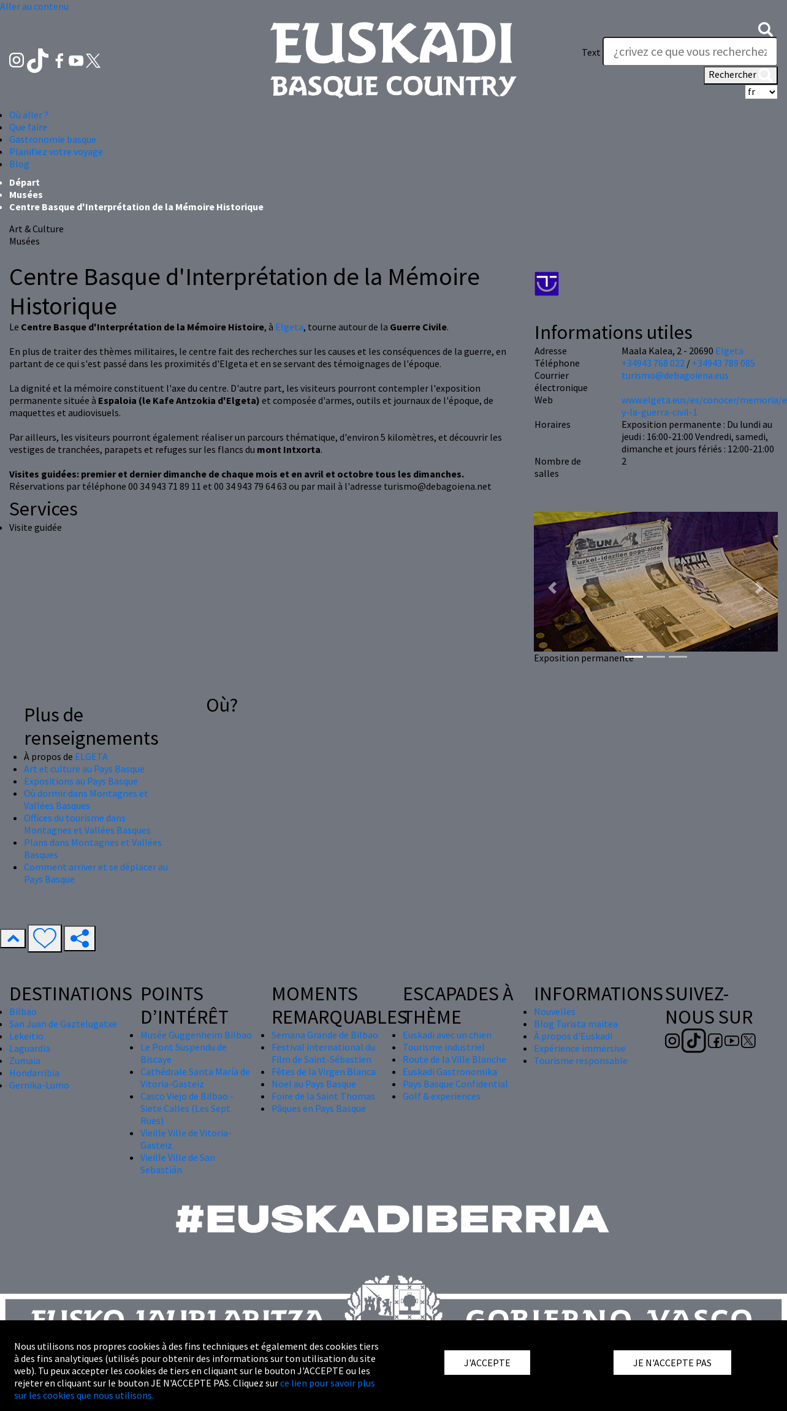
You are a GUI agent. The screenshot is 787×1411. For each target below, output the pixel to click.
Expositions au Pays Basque (81, 781)
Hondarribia (34, 1073)
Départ (24, 182)
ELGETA (91, 756)
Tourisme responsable (581, 1060)
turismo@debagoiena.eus (675, 375)
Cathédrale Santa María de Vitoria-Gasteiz (195, 1077)
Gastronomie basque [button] (52, 139)
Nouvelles (555, 1011)
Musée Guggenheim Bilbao (196, 1035)
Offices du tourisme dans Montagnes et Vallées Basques (87, 824)
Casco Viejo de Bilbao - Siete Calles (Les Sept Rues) (187, 1108)
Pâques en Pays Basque (319, 1108)
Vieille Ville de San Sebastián (177, 1163)
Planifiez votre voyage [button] (56, 151)
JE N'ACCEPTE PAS (672, 1362)
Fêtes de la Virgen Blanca (324, 1071)
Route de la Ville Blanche (454, 1059)
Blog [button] (19, 164)
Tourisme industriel (444, 1047)
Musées (26, 194)
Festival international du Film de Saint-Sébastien (323, 1053)
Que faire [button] (28, 127)
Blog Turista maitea (576, 1023)
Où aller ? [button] (28, 114)
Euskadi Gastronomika (450, 1071)
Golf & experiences (442, 1096)
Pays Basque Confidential (455, 1084)
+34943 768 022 (653, 363)
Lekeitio (26, 1036)
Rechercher (741, 75)
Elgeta (289, 327)
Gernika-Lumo (39, 1085)
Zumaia (24, 1060)
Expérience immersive (580, 1048)
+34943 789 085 (723, 363)
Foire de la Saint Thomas (323, 1096)
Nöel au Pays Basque (314, 1084)
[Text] (690, 51)
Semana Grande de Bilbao (325, 1035)
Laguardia (29, 1048)
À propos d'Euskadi (573, 1036)
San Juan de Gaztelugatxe (63, 1023)
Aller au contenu (34, 6)
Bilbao (23, 1011)
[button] (765, 28)
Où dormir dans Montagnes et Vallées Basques (86, 799)
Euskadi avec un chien (447, 1035)
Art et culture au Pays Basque (84, 769)
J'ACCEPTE (487, 1362)
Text (591, 52)
